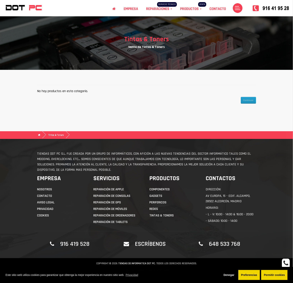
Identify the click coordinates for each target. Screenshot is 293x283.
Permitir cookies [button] (274, 274)
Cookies (43, 215)
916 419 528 (74, 244)
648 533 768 (224, 244)
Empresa (131, 8)
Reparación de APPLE (108, 189)
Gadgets (155, 196)
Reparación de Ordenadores (114, 215)
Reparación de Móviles (110, 209)
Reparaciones (159, 8)
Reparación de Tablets (110, 222)
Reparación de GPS (107, 202)
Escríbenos (150, 244)
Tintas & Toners (56, 135)
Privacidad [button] (132, 274)
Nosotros (44, 189)
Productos (190, 8)
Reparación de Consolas (111, 196)
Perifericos (157, 202)
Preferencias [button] (249, 274)
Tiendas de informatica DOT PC (136, 263)
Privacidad (45, 209)
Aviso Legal (46, 202)
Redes (153, 209)
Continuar (248, 100)
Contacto (217, 8)
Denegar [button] (228, 274)
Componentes (159, 189)
